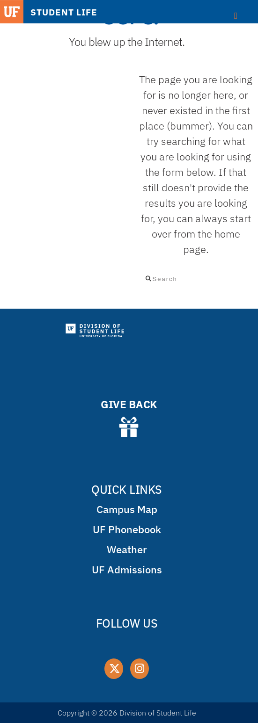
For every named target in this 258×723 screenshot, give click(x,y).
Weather (127, 549)
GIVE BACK (129, 404)
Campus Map (126, 509)
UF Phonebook (127, 529)
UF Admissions (127, 569)
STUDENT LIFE (63, 11)
